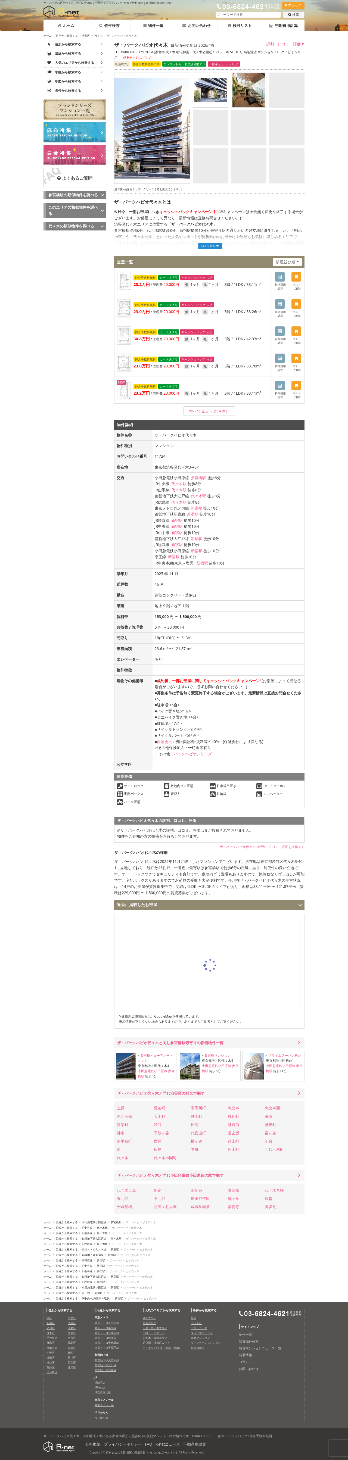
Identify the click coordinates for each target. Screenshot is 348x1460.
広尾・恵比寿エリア (155, 1328)
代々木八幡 (274, 1190)
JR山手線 (87, 1233)
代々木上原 (126, 1190)
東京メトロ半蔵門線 (107, 1347)
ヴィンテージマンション (206, 1342)
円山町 (233, 1149)
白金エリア (149, 1323)
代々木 (98, 36)
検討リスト (240, 25)
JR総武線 (87, 1244)
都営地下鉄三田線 (105, 1365)
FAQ (148, 1444)
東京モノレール (104, 1405)
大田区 (72, 1348)
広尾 (157, 1149)
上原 (121, 1107)
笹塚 (268, 1116)
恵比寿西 (272, 1107)
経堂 (268, 1198)
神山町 (196, 1116)
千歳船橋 (124, 1206)
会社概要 (93, 1444)
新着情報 (245, 1355)
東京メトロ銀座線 (105, 1338)
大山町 (159, 1116)
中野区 (50, 1353)
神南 (121, 1132)
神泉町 (270, 1124)
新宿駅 (196, 508)
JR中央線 (87, 1228)
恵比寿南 (124, 1116)
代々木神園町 (165, 1157)
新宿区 (50, 1323)
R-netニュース (168, 1444)
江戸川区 (51, 1372)
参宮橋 (233, 1190)
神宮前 (233, 1124)
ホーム (66, 25)
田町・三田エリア (153, 1333)
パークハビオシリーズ (193, 753)
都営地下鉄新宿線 (93, 1255)
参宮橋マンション (217, 1055)
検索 (293, 14)
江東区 (72, 1328)
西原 (157, 1141)
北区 (70, 1353)
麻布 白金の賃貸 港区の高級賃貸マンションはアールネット (142, 1452)
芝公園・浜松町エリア (156, 1342)
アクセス (293, 5)
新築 (193, 1318)
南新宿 (196, 1190)
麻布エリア (149, 1318)
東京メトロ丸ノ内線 (94, 1249)
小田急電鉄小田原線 (152, 1071)
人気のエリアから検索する (163, 1310)
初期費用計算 (283, 25)
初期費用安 (197, 1348)
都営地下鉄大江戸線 (94, 1238)
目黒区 (50, 1342)
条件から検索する (205, 1310)
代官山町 (198, 1132)
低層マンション (200, 1338)
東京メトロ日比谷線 (107, 1333)
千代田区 (51, 1338)
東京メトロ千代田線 (107, 1342)
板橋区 (50, 1357)
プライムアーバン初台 (284, 1055)
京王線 (86, 1293)
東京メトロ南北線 (105, 1328)
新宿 (157, 1190)
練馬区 (72, 1367)
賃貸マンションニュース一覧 (260, 1348)
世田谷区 (51, 1348)
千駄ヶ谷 (161, 1132)
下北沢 (159, 1198)
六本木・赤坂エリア (155, 1338)
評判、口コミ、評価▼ (285, 43)
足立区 (72, 1362)
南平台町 (124, 1141)
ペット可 (196, 1323)
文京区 (72, 1338)
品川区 (50, 1328)
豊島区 (72, 1342)
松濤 (194, 1124)
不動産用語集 (194, 1444)
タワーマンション (202, 1333)
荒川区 (72, 1357)
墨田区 (72, 1333)
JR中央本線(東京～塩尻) (96, 1298)
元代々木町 (274, 1149)
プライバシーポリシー (123, 1444)
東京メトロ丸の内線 (107, 1323)
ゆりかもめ (101, 1418)
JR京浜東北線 (103, 1392)
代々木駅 (179, 483)
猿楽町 (122, 1124)
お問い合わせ (196, 25)
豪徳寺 (233, 1206)
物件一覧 (153, 25)
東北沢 (122, 1198)
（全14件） (209, 411)
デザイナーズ (199, 1328)
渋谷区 (86, 36)
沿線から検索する (67, 1222)
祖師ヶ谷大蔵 (165, 1206)
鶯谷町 (159, 1107)
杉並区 (50, 1362)
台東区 (50, 1333)
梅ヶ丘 (233, 1198)
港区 (49, 1318)
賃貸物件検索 (249, 1341)
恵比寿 (233, 1107)
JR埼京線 (87, 1260)
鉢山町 (233, 1141)
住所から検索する (67, 36)
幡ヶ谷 (196, 1141)
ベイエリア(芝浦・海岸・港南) (161, 1348)
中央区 (72, 1318)
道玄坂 (233, 1132)
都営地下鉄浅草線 (105, 1370)
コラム (244, 1361)
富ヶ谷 (270, 1132)
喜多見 (270, 1206)
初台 (268, 1141)
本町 (194, 1149)
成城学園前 (200, 1206)
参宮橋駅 (198, 477)
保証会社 (164, 741)
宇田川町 (198, 1107)
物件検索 (109, 25)
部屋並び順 (286, 261)
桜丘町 (233, 1116)
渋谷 (157, 1124)
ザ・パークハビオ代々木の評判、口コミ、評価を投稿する (262, 846)
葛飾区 (50, 1367)
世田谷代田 (200, 1198)
